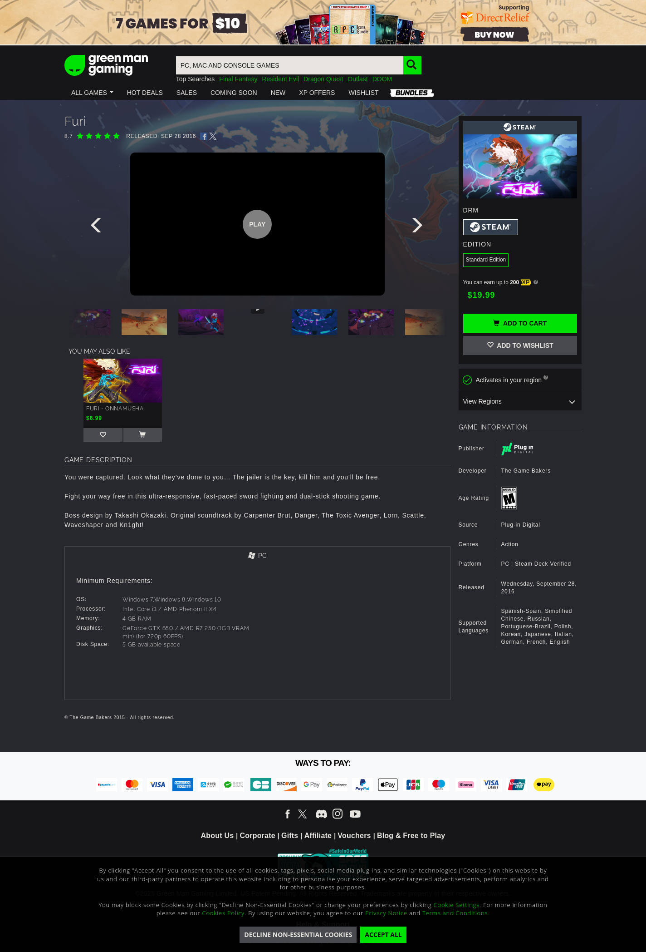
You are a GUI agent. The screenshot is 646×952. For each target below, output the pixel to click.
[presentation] (97, 227)
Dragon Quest (323, 79)
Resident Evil (280, 79)
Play (257, 224)
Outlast (357, 79)
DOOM (382, 79)
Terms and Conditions (455, 913)
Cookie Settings (457, 905)
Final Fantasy (238, 79)
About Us (217, 835)
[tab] (257, 556)
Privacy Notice (386, 913)
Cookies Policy (223, 913)
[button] (92, 92)
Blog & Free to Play (411, 835)
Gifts (289, 835)
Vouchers (354, 835)
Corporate (257, 835)
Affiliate (318, 835)
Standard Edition (486, 259)
